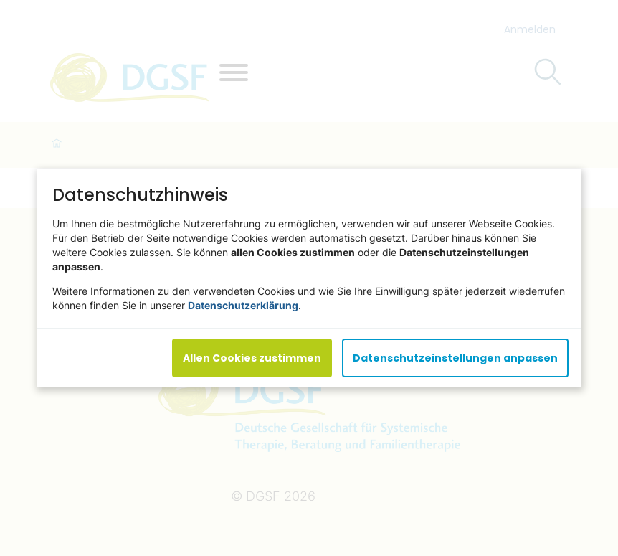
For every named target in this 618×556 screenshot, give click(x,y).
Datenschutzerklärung (243, 304)
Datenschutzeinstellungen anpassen (455, 357)
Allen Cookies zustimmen (252, 357)
